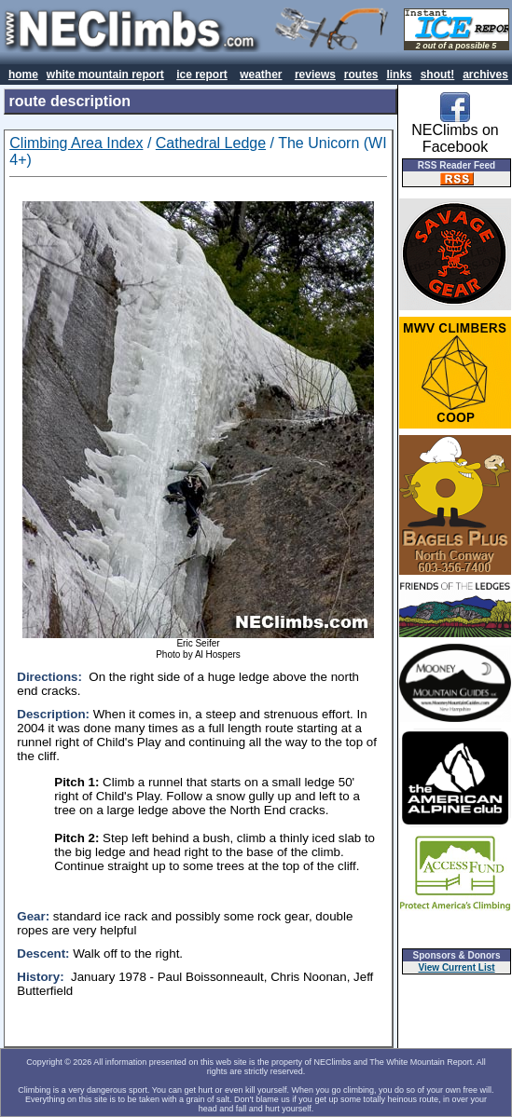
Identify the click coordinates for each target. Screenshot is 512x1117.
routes (361, 74)
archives (485, 74)
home (23, 74)
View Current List (457, 967)
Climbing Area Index (76, 143)
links (398, 74)
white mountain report (105, 74)
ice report (202, 74)
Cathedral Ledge (211, 143)
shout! (438, 74)
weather (261, 74)
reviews (315, 74)
